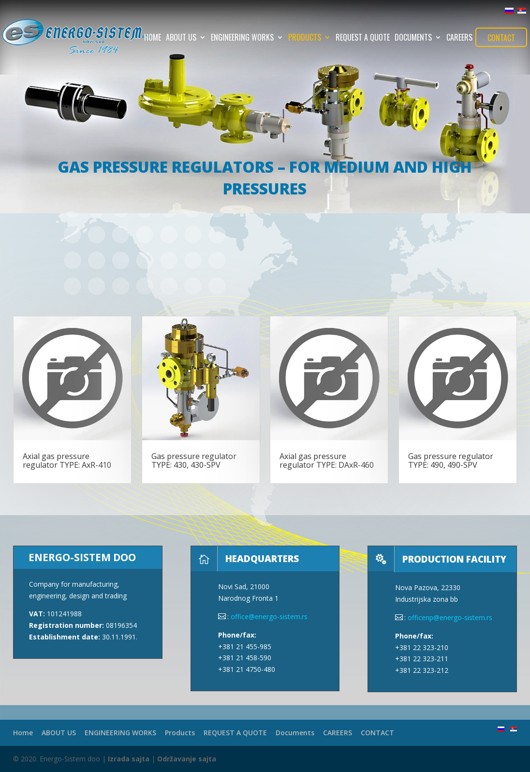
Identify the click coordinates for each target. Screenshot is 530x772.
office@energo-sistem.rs (269, 616)
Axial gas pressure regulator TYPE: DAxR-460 (327, 460)
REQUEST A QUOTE (363, 38)
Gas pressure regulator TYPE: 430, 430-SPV (193, 460)
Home (152, 38)
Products (304, 38)
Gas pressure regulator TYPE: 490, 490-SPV (450, 460)
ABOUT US (181, 38)
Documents (413, 38)
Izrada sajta (128, 758)
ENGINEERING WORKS (242, 38)
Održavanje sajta (186, 758)
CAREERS (459, 38)
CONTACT (501, 38)
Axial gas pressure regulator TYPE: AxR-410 (67, 460)
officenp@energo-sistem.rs (450, 617)
